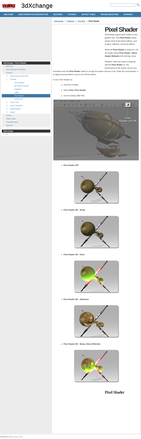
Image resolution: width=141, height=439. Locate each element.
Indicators (18, 89)
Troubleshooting (109, 14)
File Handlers (19, 82)
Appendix (128, 14)
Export (12, 112)
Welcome (8, 14)
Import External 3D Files (19, 76)
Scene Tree (14, 102)
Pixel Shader (19, 96)
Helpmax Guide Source (15, 437)
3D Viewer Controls (21, 86)
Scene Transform (16, 105)
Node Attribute (15, 109)
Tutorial (72, 14)
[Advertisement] (78, 47)
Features (58, 14)
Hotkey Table (88, 14)
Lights (16, 92)
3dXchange (8, 7)
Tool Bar (81, 21)
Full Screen (18, 99)
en (6, 134)
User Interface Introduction (33, 14)
